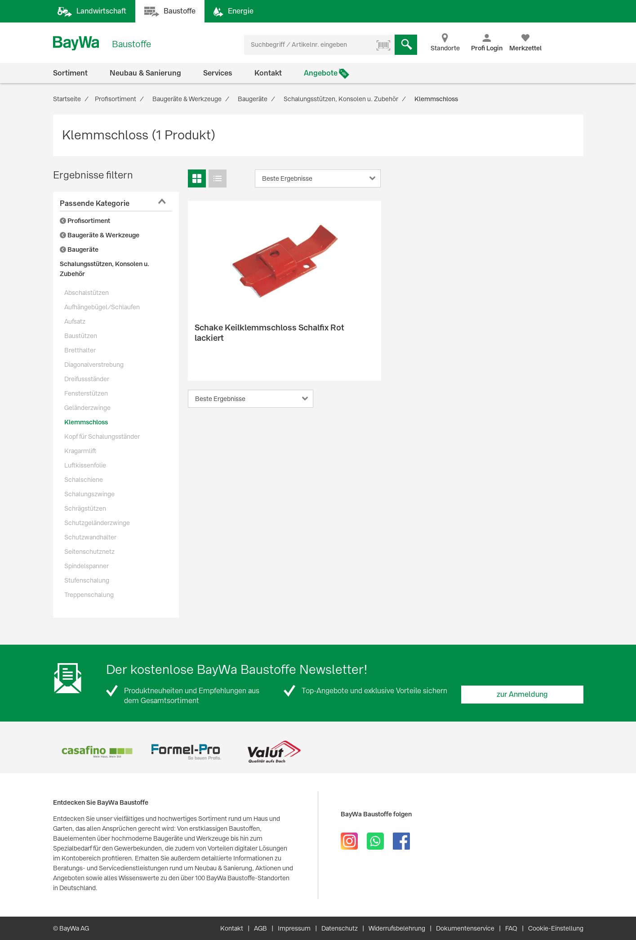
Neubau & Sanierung (145, 73)
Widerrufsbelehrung (397, 928)
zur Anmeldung (522, 694)
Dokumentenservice (465, 928)
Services (217, 73)
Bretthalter (80, 350)
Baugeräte (79, 249)
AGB (260, 928)
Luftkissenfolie (85, 465)
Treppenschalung (89, 595)
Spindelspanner (86, 566)
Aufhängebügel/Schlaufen (102, 307)
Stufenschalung (86, 580)
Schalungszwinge (89, 494)
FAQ (511, 928)
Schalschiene (83, 480)
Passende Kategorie (94, 203)
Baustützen (80, 336)
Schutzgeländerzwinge (97, 523)
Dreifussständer (86, 379)
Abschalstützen (86, 293)
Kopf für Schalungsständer (102, 436)
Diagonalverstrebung (94, 365)
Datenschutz (339, 928)
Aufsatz (74, 321)
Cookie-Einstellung (555, 928)
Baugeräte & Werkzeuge (99, 235)
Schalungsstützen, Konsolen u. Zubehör (104, 269)
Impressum (294, 928)
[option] (97, 752)
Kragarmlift (80, 451)
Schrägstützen (85, 508)
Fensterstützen (86, 393)
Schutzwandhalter (90, 537)
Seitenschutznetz (89, 552)
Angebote (321, 73)
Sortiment (70, 73)
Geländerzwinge (87, 408)
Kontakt (268, 73)
